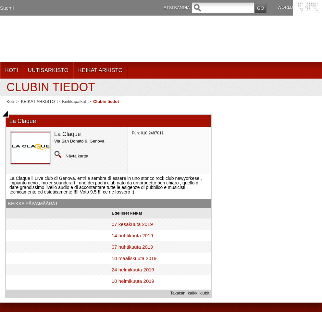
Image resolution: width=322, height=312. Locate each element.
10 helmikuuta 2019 (133, 281)
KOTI (11, 70)
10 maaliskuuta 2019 (134, 258)
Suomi (7, 8)
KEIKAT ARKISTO (100, 70)
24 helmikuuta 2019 (133, 269)
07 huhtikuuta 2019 (132, 247)
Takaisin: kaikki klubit (189, 293)
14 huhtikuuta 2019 (132, 235)
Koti (10, 101)
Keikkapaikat (74, 101)
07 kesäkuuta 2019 (132, 224)
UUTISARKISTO (48, 70)
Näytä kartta (77, 156)
